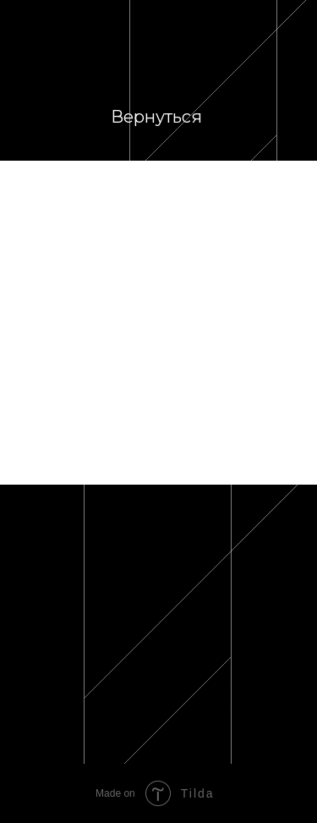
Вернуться (156, 117)
